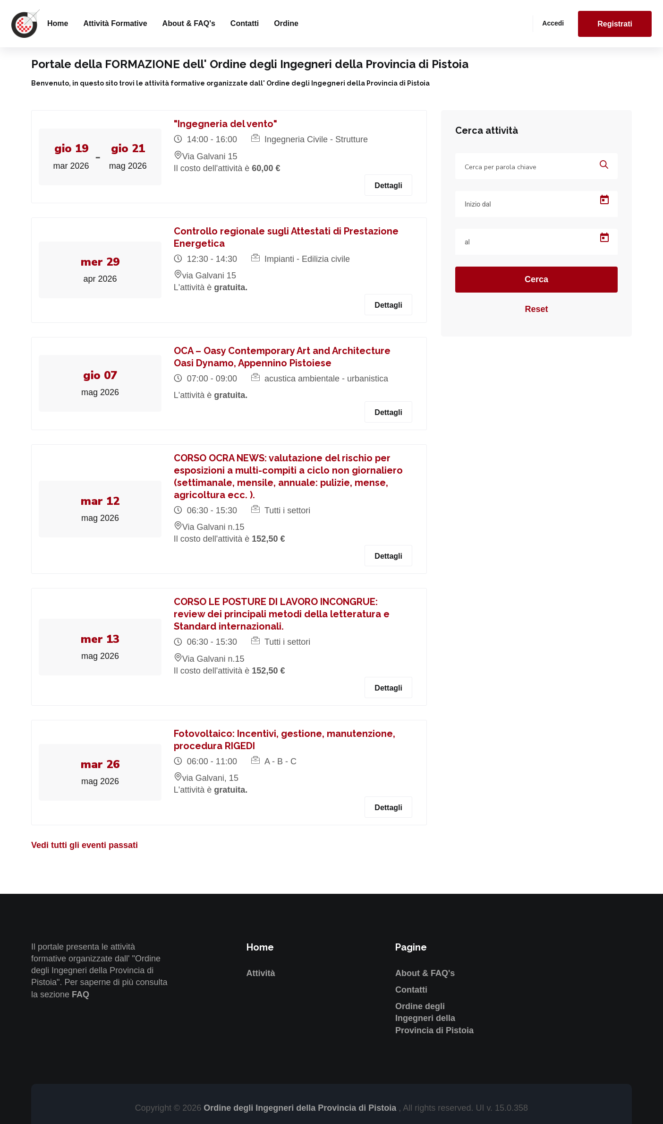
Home (57, 23)
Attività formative (115, 23)
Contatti (244, 23)
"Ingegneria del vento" (227, 124)
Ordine (286, 23)
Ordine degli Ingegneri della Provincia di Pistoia (434, 1018)
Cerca (536, 279)
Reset (536, 309)
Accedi (553, 23)
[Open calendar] (604, 200)
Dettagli (388, 186)
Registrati (614, 24)
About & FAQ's (188, 23)
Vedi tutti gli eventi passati (84, 845)
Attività (260, 973)
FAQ (80, 994)
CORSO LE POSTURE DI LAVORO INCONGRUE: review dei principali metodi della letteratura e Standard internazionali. (283, 614)
